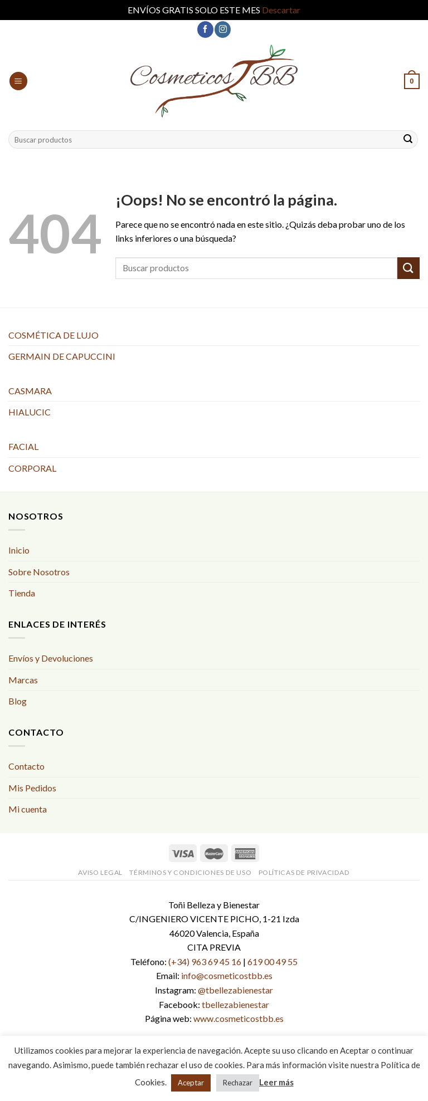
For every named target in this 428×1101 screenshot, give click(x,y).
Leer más (276, 1082)
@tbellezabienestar (235, 990)
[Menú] (18, 81)
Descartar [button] (281, 9)
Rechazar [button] (237, 1082)
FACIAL (23, 446)
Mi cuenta (27, 809)
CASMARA (30, 390)
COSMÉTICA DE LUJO (53, 335)
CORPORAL (32, 468)
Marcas (23, 679)
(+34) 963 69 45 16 (204, 961)
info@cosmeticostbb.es (227, 975)
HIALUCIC (29, 412)
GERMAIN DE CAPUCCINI (61, 356)
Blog (17, 701)
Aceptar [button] (191, 1082)
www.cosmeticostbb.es (238, 1018)
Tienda (21, 593)
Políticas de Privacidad (304, 872)
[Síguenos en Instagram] (223, 29)
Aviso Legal (100, 872)
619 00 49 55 (272, 961)
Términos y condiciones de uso (190, 872)
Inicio (19, 550)
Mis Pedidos (32, 787)
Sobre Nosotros (39, 571)
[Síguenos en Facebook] (205, 29)
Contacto (26, 766)
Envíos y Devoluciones (50, 658)
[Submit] (407, 139)
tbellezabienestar (235, 1004)
